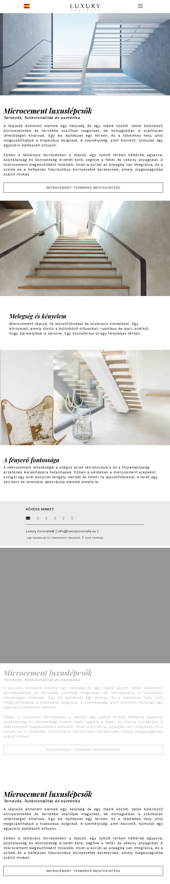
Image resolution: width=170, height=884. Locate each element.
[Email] (28, 518)
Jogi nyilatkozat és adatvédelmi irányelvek (53, 537)
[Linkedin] (72, 518)
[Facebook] (46, 518)
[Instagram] (63, 518)
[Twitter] (38, 518)
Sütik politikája (94, 537)
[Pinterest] (55, 518)
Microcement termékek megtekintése (83, 187)
